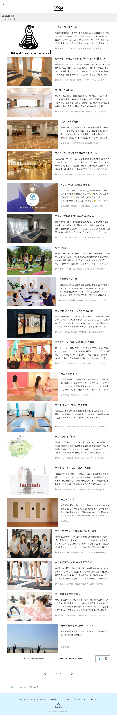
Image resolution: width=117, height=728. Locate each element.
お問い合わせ (23, 712)
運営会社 (93, 712)
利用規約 (53, 712)
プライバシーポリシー (65, 712)
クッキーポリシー (82, 712)
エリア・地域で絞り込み (34, 672)
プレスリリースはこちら (38, 712)
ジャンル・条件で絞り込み (71, 672)
